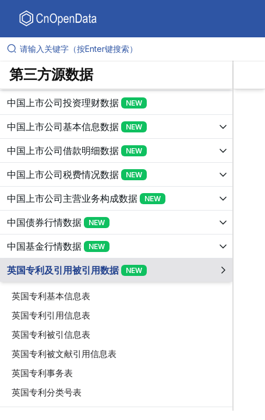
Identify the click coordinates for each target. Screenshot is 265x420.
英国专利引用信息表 (51, 315)
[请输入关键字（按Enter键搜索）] (137, 49)
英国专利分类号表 (47, 392)
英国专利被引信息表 (51, 334)
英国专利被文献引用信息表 (64, 353)
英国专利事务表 (42, 373)
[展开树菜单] (116, 102)
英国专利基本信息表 (51, 296)
